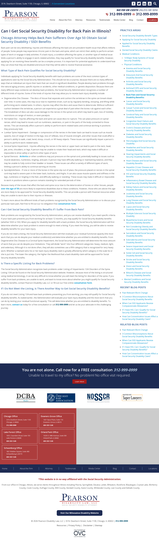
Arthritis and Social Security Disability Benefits (138, 83)
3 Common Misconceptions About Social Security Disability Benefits (137, 298)
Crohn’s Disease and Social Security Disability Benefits (138, 129)
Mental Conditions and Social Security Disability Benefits (137, 280)
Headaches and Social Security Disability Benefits (140, 148)
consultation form (67, 203)
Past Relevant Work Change (135, 292)
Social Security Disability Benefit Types (139, 35)
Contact (140, 20)
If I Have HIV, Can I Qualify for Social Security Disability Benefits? (138, 311)
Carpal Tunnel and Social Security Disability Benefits (141, 109)
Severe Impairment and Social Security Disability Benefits (139, 247)
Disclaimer (88, 525)
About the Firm (65, 20)
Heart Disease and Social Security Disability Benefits (141, 162)
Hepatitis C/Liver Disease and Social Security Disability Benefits (141, 168)
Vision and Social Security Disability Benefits (137, 267)
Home (52, 20)
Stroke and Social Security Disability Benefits (138, 261)
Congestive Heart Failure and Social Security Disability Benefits (141, 122)
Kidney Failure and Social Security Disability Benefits (141, 188)
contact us (17, 304)
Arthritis (24, 156)
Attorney (79, 20)
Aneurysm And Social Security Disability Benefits (139, 76)
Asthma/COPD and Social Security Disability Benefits (141, 89)
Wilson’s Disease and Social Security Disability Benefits (138, 274)
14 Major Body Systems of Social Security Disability (139, 59)
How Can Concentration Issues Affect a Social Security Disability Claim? (140, 317)
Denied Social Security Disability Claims (140, 50)
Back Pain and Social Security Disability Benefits (140, 96)
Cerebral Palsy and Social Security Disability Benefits (141, 116)
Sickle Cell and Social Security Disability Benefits (139, 254)
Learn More (79, 381)
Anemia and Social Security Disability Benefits (138, 69)
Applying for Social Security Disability (139, 39)
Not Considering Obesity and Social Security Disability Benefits (141, 228)
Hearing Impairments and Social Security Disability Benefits (140, 155)
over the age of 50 (10, 188)
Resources (91, 20)
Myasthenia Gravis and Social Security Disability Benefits (139, 221)
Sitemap (98, 525)
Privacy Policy (74, 525)
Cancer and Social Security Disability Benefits (138, 102)
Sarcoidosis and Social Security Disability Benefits (140, 234)
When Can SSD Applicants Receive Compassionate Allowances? (137, 304)
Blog (131, 20)
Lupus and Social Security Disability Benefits (137, 208)
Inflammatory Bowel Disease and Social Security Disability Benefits (141, 181)
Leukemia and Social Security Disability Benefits (139, 195)
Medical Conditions (131, 54)
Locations (152, 20)
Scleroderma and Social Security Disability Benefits (140, 241)
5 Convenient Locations (63, 3)
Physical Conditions (133, 64)
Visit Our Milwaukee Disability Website (79, 513)
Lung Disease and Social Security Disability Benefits (141, 201)
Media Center (119, 20)
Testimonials (104, 20)
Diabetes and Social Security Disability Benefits (139, 135)
